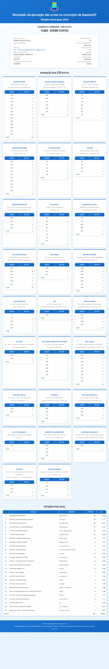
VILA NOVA (54, 214)
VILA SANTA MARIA (19, 266)
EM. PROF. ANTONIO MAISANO (19, 550)
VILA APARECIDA (19, 315)
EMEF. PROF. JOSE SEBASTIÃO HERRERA (22, 643)
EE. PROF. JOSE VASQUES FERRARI (20, 558)
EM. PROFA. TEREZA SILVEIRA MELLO (21, 634)
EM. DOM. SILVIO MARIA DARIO (20, 613)
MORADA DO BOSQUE (89, 457)
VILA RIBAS (54, 266)
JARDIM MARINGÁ (89, 266)
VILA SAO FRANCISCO (90, 416)
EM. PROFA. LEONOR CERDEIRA (19, 579)
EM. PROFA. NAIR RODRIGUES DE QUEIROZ (23, 545)
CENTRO (89, 154)
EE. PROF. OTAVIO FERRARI (18, 605)
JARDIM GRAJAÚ (89, 315)
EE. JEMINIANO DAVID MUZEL (19, 541)
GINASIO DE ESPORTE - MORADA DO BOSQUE (24, 647)
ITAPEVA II (54, 416)
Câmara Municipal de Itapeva (50, 663)
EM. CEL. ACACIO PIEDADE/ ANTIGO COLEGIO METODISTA (29, 626)
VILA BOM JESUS (54, 154)
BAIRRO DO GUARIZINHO (54, 455)
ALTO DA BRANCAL (19, 455)
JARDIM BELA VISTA (89, 214)
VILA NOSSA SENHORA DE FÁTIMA (54, 357)
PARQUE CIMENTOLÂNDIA (54, 84)
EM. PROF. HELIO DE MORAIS (19, 609)
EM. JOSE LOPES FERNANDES (19, 584)
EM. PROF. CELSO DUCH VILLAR (19, 617)
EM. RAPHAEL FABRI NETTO (18, 601)
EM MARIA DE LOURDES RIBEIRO (20, 571)
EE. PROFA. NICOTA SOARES (18, 562)
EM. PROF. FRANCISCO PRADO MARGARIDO (23, 554)
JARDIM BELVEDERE (19, 154)
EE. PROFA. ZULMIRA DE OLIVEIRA (20, 588)
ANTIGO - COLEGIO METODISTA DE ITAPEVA (24, 592)
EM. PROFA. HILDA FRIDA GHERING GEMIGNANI (25, 630)
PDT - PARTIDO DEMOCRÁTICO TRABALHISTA (29, 50)
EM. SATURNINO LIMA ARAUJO (19, 575)
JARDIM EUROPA (19, 84)
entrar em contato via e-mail (85, 663)
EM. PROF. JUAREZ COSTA (17, 639)
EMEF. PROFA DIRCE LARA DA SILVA (21, 622)
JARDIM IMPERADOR (19, 214)
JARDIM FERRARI (89, 84)
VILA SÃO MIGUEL (19, 416)
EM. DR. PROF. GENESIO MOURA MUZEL (22, 596)
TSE (65, 660)
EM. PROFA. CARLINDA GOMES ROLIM (22, 567)
